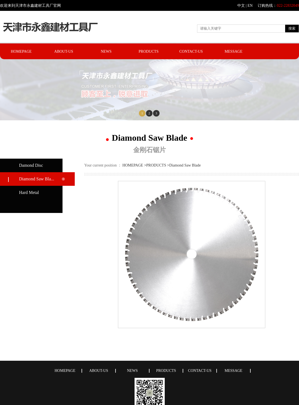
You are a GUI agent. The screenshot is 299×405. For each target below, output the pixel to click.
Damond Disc (31, 165)
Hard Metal (29, 192)
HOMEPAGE (21, 51)
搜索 (291, 28)
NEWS (106, 51)
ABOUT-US (63, 51)
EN (250, 6)
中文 (241, 6)
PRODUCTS (148, 51)
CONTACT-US (191, 51)
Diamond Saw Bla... (36, 179)
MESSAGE (233, 51)
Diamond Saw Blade (185, 165)
